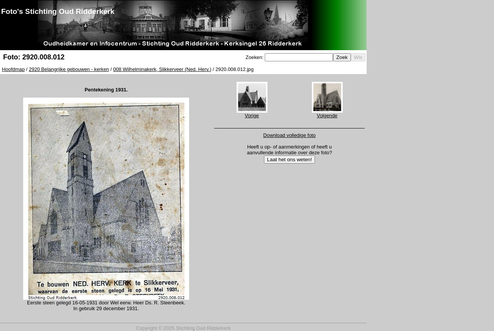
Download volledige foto (289, 135)
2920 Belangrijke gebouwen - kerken (69, 69)
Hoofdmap (13, 69)
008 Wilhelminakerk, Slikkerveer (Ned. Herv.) (162, 69)
